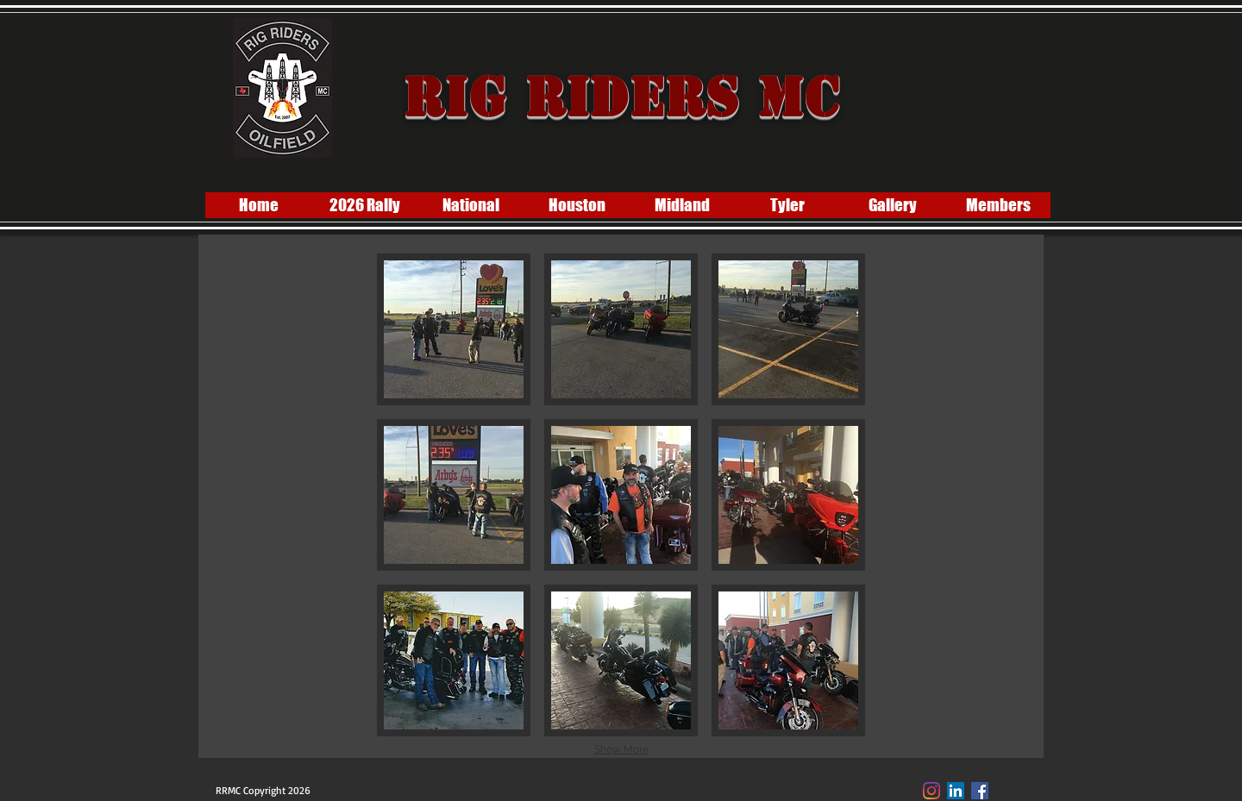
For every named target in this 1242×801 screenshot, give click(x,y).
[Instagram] (931, 790)
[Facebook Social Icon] (979, 790)
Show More (621, 749)
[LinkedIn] (955, 790)
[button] (453, 329)
